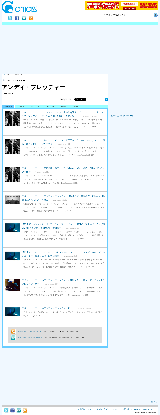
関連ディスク (50, 106)
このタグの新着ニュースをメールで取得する (29, 337)
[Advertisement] (80, 48)
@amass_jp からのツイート (122, 115)
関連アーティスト (36, 106)
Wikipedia (75, 106)
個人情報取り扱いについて (107, 409)
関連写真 (63, 106)
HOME (4, 74)
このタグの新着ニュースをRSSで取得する (29, 331)
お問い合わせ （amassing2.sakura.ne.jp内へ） (139, 409)
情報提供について (85, 409)
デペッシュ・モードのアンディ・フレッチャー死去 (47, 308)
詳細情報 (21, 106)
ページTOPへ (151, 402)
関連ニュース (8, 106)
